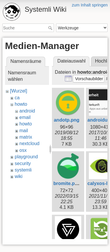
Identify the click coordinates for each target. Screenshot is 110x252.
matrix (25, 137)
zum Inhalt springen (90, 5)
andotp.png (66, 119)
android (27, 110)
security (23, 163)
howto (21, 104)
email (25, 117)
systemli (23, 169)
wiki (19, 176)
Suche (51, 28)
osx (23, 150)
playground (26, 156)
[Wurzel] (18, 90)
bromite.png (66, 183)
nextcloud (29, 143)
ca (17, 97)
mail (23, 130)
